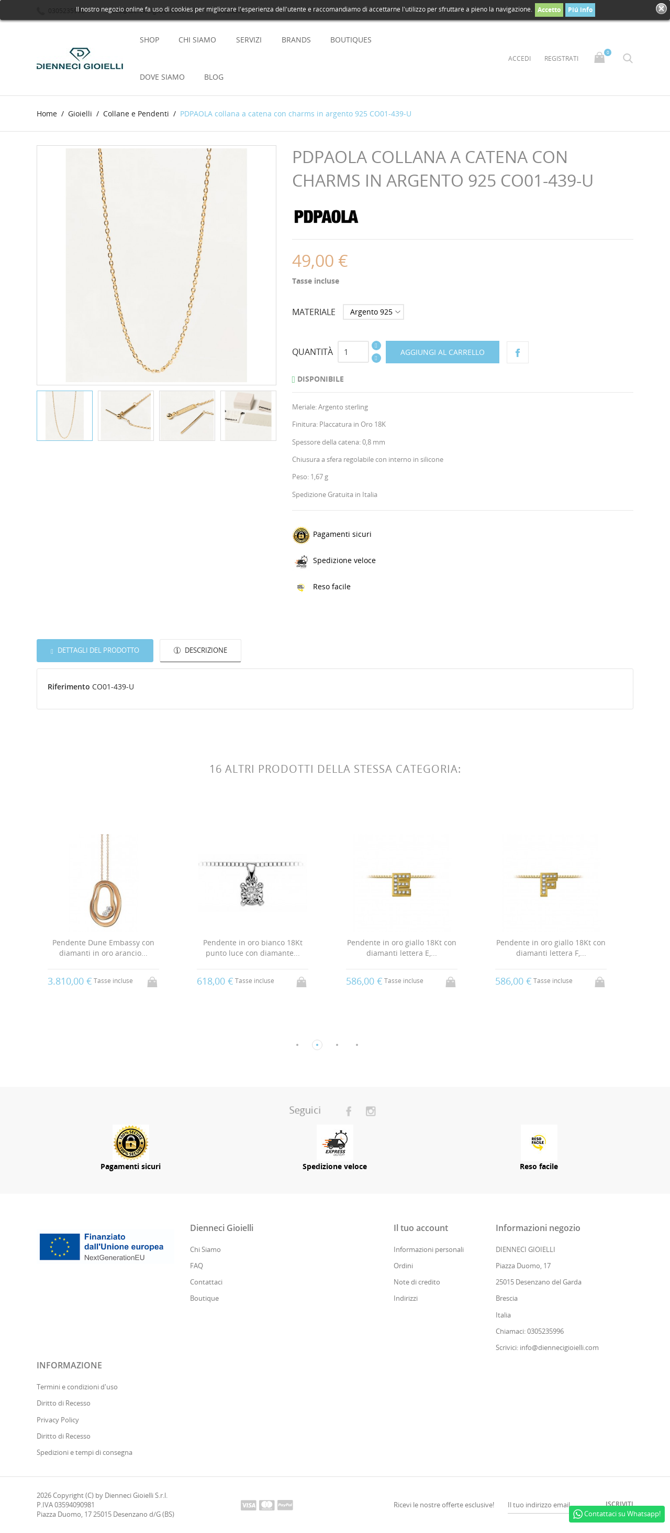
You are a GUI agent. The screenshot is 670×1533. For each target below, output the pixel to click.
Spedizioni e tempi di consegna (84, 1452)
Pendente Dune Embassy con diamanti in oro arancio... (103, 948)
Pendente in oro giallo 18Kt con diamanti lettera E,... (401, 948)
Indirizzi (406, 1298)
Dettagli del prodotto (97, 650)
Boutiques (351, 40)
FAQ (196, 1265)
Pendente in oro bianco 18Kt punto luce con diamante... (253, 948)
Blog (214, 77)
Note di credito (417, 1282)
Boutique (204, 1298)
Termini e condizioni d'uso (77, 1386)
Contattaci (206, 1282)
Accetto (549, 9)
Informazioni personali (429, 1249)
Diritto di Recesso (64, 1403)
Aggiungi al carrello (442, 352)
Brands (296, 40)
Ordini (403, 1265)
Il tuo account (421, 1228)
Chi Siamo (197, 40)
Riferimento (69, 687)
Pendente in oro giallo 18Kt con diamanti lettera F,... (551, 948)
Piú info (580, 9)
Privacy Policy (58, 1419)
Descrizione (205, 650)
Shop (149, 40)
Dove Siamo (162, 77)
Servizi (249, 40)
